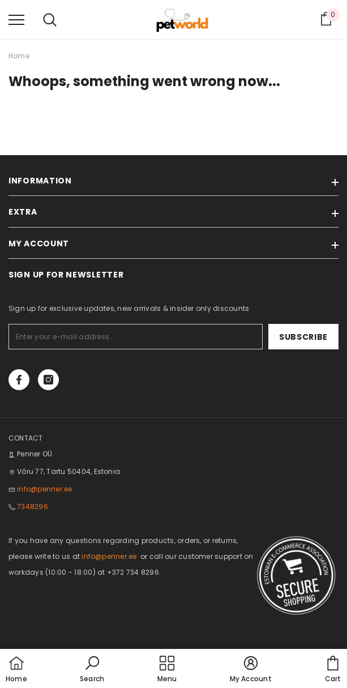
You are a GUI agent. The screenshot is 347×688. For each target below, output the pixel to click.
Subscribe (303, 337)
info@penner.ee (44, 489)
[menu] (16, 19)
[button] (92, 670)
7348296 (32, 506)
